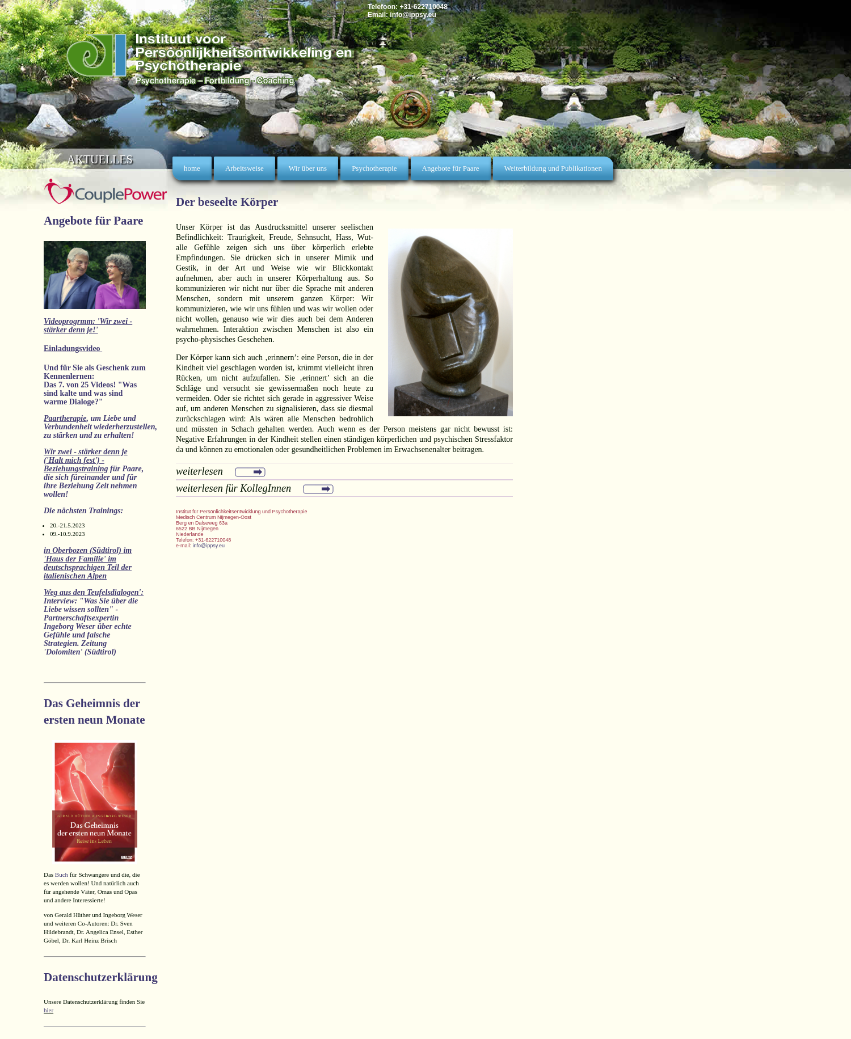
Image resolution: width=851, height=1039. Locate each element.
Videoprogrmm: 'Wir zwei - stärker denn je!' (88, 325)
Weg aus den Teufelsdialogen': (94, 592)
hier (48, 1010)
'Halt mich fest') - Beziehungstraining (76, 464)
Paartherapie (65, 418)
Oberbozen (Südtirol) (87, 550)
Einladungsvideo (73, 348)
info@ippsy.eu (413, 15)
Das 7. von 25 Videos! (80, 385)
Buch (61, 874)
